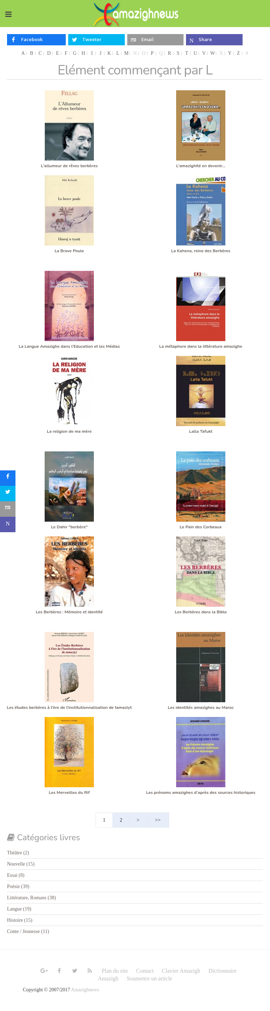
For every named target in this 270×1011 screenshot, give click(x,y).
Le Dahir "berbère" (69, 527)
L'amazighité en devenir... (200, 166)
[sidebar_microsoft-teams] (7, 524)
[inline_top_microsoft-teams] (214, 39)
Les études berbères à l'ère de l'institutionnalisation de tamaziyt (69, 707)
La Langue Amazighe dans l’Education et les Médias (69, 346)
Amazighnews (85, 989)
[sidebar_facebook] (7, 478)
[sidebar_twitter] (7, 493)
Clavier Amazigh (181, 971)
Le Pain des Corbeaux (201, 527)
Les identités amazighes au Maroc (200, 707)
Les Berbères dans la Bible (201, 612)
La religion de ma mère (69, 431)
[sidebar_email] (7, 509)
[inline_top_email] (155, 39)
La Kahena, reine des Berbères (200, 251)
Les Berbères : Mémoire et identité (69, 612)
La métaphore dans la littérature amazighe (200, 346)
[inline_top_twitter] (96, 39)
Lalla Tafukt (200, 431)
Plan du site (115, 971)
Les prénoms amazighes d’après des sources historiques (201, 792)
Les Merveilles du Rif (69, 792)
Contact (145, 971)
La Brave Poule (69, 251)
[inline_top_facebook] (36, 39)
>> (158, 820)
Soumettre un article (149, 978)
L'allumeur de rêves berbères (69, 166)
